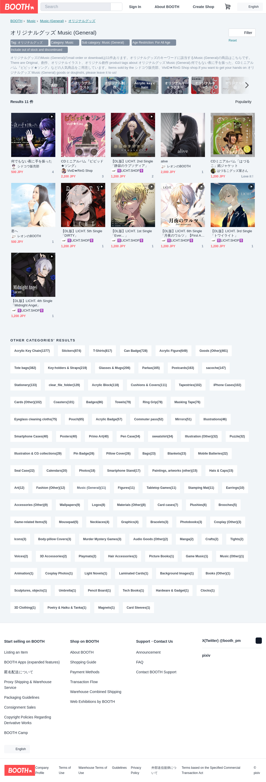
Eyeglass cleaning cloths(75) (35, 419)
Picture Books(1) (161, 556)
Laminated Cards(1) (133, 573)
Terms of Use (65, 770)
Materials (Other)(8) (131, 505)
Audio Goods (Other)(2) (150, 539)
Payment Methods (84, 672)
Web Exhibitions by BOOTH (92, 701)
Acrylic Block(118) (105, 385)
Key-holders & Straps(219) (67, 368)
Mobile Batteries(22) (213, 453)
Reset (233, 40)
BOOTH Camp (16, 733)
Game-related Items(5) (30, 522)
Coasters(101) (64, 402)
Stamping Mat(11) (201, 488)
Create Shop (203, 7)
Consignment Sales (20, 707)
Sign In (135, 7)
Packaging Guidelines (21, 697)
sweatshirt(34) (162, 436)
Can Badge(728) (136, 351)
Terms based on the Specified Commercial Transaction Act (211, 770)
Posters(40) (68, 436)
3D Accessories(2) (53, 556)
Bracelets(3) (159, 522)
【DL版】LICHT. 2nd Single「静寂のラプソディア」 (132, 163)
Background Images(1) (177, 573)
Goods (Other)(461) (214, 351)
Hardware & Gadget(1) (172, 590)
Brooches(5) (227, 505)
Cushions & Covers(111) (149, 385)
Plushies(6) (198, 505)
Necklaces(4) (99, 522)
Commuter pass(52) (148, 419)
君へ (14, 231)
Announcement (148, 652)
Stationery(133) (25, 385)
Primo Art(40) (99, 436)
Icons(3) (20, 539)
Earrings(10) (235, 488)
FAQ (139, 662)
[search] (105, 7)
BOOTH (16, 21)
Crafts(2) (211, 539)
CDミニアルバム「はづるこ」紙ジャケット (230, 163)
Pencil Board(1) (99, 590)
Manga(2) (187, 539)
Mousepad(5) (68, 522)
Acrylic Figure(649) (173, 351)
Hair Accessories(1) (122, 556)
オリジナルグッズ (81, 21)
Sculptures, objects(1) (30, 590)
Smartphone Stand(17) (123, 470)
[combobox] (76, 7)
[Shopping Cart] (228, 6)
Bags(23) (149, 453)
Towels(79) (123, 402)
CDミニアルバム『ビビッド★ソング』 (82, 163)
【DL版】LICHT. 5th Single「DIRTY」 (81, 233)
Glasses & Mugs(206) (114, 368)
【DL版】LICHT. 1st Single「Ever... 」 (131, 233)
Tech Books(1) (133, 590)
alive (164, 161)
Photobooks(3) (191, 522)
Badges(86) (94, 402)
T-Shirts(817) (102, 351)
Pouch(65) (76, 419)
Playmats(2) (87, 556)
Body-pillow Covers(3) (54, 539)
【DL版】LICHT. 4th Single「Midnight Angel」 (31, 303)
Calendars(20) (56, 470)
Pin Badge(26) (84, 453)
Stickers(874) (71, 351)
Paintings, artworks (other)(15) (174, 470)
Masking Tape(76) (188, 402)
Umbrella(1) (67, 590)
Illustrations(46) (215, 419)
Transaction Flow (84, 682)
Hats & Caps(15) (221, 470)
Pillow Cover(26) (118, 453)
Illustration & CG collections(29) (38, 453)
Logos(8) (98, 505)
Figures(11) (126, 488)
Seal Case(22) (24, 470)
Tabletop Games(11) (161, 488)
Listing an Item (16, 652)
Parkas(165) (151, 368)
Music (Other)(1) (232, 556)
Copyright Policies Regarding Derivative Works (27, 720)
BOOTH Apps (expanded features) (32, 662)
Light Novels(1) (96, 573)
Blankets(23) (177, 453)
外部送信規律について (163, 770)
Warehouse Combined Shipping (95, 692)
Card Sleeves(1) (138, 607)
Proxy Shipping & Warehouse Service (27, 685)
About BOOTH (167, 7)
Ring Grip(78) (153, 402)
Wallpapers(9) (70, 505)
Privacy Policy (136, 770)
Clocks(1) (208, 590)
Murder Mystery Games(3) (102, 539)
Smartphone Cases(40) (31, 436)
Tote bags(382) (25, 368)
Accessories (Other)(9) (31, 505)
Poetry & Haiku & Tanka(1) (67, 607)
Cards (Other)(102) (28, 402)
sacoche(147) (216, 368)
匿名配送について (18, 672)
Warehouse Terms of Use (92, 770)
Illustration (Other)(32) (201, 436)
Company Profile (42, 770)
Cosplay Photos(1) (58, 573)
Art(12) (19, 488)
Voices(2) (21, 556)
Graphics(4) (129, 522)
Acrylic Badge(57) (109, 419)
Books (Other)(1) (218, 573)
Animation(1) (23, 573)
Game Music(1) (197, 556)
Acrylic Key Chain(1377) (32, 351)
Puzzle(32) (237, 436)
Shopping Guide (83, 662)
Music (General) (52, 21)
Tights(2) (236, 539)
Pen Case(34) (130, 436)
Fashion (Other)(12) (50, 488)
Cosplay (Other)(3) (227, 522)
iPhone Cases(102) (227, 385)
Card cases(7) (168, 505)
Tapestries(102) (190, 385)
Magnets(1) (106, 607)
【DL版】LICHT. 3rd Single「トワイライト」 (231, 233)
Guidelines (119, 768)
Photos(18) (87, 470)
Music (31, 21)
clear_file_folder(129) (64, 385)
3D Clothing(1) (25, 607)
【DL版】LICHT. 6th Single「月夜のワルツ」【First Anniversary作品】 (183, 233)
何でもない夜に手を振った (31, 161)
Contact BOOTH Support (156, 672)
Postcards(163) (183, 368)
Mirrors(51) (183, 419)
